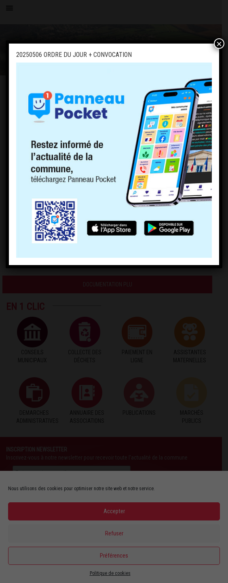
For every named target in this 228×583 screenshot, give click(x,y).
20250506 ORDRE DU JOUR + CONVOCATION (74, 55)
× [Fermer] (219, 43)
